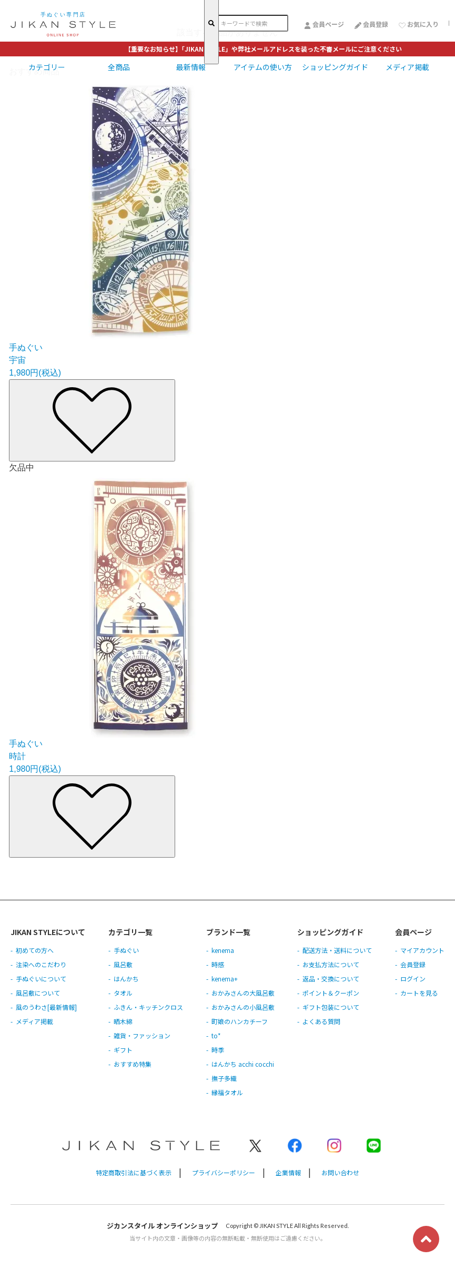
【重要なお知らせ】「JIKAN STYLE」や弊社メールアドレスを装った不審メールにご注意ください (263, 48)
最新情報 (191, 67)
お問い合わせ (340, 1172)
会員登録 (413, 964)
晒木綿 (123, 1021)
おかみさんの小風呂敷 (243, 1006)
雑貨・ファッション (142, 1035)
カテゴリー (46, 67)
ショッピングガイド (335, 67)
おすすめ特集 (132, 1063)
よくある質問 (321, 1021)
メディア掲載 (407, 67)
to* (216, 1035)
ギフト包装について (330, 1006)
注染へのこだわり (41, 964)
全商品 (119, 67)
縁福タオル (227, 1092)
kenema (222, 950)
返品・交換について (330, 978)
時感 (217, 964)
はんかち (126, 978)
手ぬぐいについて (41, 978)
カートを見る (419, 992)
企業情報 (288, 1172)
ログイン (413, 978)
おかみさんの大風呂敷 (243, 992)
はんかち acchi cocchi (242, 1063)
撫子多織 (224, 1078)
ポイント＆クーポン (330, 992)
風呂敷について (38, 992)
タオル (123, 992)
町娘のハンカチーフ (239, 1021)
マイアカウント (422, 950)
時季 (217, 1049)
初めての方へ (35, 950)
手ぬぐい (126, 950)
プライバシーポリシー (223, 1172)
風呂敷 (123, 964)
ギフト (123, 1049)
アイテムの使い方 (263, 67)
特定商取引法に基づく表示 (133, 1172)
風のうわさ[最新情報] (46, 1006)
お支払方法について (330, 964)
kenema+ (224, 978)
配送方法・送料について (337, 950)
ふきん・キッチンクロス (148, 1006)
